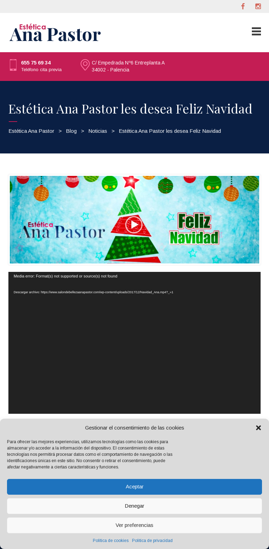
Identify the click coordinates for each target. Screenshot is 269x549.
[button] (258, 427)
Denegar (134, 506)
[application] (134, 343)
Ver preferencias (134, 525)
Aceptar (135, 486)
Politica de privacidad (152, 540)
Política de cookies (111, 540)
